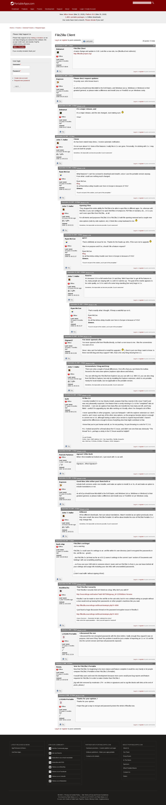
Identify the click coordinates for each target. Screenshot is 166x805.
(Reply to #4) (81, 168)
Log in (57, 40)
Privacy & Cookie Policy (72, 795)
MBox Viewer (68, 14)
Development (49, 9)
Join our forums (55, 753)
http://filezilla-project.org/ (83, 54)
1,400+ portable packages (74, 17)
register (64, 40)
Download (15, 9)
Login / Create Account (87, 9)
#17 (154, 583)
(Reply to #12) (81, 451)
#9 (154, 304)
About (67, 9)
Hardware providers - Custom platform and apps (101, 748)
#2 (154, 75)
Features (25, 9)
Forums (39, 9)
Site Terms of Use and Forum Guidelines (95, 795)
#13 (154, 450)
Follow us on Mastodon (57, 781)
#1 (154, 45)
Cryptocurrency (104, 799)
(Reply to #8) (93, 304)
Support (59, 9)
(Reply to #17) (81, 630)
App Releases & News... (19, 748)
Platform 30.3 (90, 14)
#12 (154, 395)
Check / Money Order (91, 799)
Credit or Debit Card (71, 799)
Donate (74, 9)
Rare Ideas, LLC (72, 797)
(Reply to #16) (81, 584)
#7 (154, 234)
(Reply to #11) (86, 395)
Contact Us (126, 772)
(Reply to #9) (87, 336)
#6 (154, 202)
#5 (154, 167)
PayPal (81, 799)
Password (17, 71)
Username (17, 64)
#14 (154, 478)
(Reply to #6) (87, 235)
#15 (154, 508)
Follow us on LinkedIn (57, 776)
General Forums (28, 28)
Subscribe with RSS (56, 762)
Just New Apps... (17, 752)
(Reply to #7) (90, 272)
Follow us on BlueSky (57, 767)
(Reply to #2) (81, 106)
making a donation (37, 38)
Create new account (20, 78)
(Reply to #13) (81, 478)
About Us (126, 748)
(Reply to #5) (85, 202)
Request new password (22, 80)
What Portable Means (130, 768)
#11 (154, 363)
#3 (154, 105)
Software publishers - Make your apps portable (100, 752)
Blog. (78, 184)
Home (12, 28)
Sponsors (126, 764)
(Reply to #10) (90, 363)
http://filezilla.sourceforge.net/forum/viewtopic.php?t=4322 (98, 614)
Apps (32, 9)
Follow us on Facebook (57, 772)
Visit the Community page (58, 748)
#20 (154, 695)
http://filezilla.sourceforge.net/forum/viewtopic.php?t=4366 (98, 605)
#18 (154, 630)
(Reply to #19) (80, 695)
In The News (127, 760)
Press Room (127, 756)
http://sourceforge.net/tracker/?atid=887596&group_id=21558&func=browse (104, 594)
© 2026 (60, 795)
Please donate (90, 20)
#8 (154, 272)
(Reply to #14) (84, 509)
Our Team (126, 752)
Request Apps (40, 28)
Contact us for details (92, 756)
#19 (154, 663)
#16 (154, 540)
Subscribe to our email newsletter (61, 758)
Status (125, 776)
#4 (154, 136)
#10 (154, 336)
